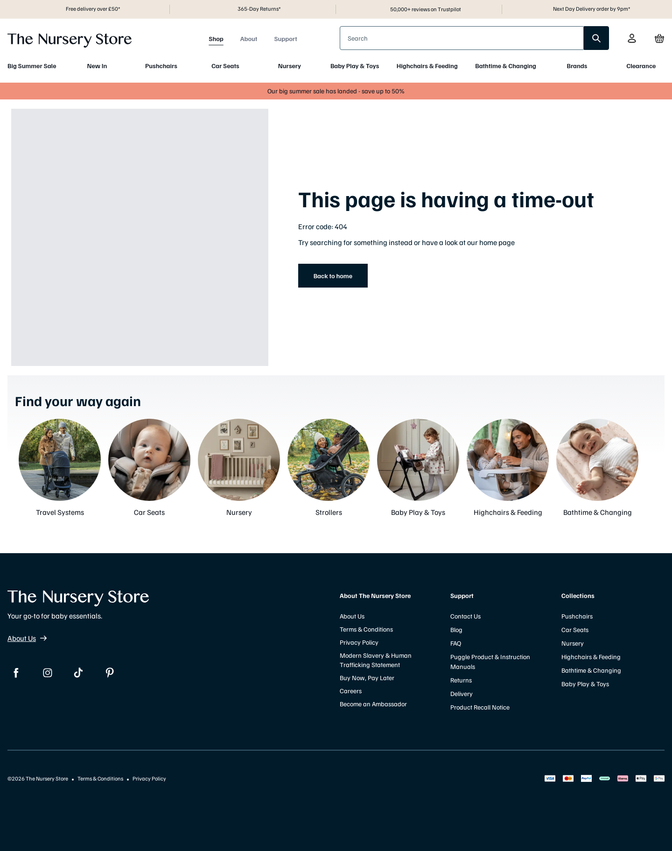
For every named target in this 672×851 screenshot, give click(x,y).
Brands (577, 66)
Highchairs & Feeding (427, 66)
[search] (596, 38)
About (249, 38)
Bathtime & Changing (505, 66)
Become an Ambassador (373, 704)
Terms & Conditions (366, 629)
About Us (27, 638)
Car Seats (225, 66)
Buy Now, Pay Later (367, 678)
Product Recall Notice (480, 707)
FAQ (455, 643)
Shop (216, 38)
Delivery (461, 693)
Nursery (289, 66)
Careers (351, 691)
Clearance (641, 66)
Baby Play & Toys (354, 66)
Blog (456, 629)
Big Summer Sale (31, 66)
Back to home (333, 276)
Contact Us (465, 616)
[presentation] (462, 38)
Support (285, 38)
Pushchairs (161, 66)
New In (97, 66)
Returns (461, 680)
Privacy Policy (359, 642)
